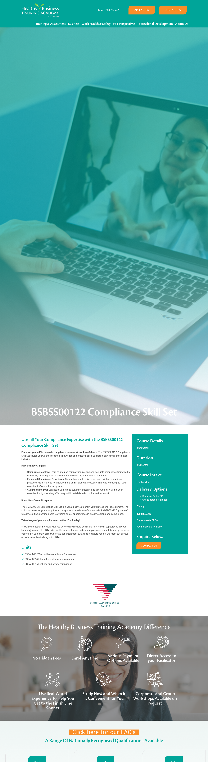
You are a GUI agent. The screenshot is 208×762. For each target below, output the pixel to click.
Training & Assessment (50, 24)
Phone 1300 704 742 (108, 10)
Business (73, 24)
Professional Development (155, 24)
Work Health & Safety (95, 24)
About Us (181, 24)
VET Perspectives (124, 24)
